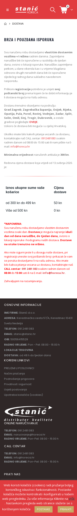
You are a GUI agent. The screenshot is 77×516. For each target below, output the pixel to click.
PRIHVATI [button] (65, 509)
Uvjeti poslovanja (15, 389)
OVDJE (33, 122)
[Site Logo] (27, 9)
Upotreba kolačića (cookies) (23, 395)
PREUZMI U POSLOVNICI (19, 368)
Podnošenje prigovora (19, 379)
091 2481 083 (29, 269)
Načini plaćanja (14, 373)
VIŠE (72, 499)
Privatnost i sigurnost (17, 384)
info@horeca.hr (20, 146)
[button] (7, 9)
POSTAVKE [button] (43, 509)
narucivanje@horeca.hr (29, 435)
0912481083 (48, 138)
